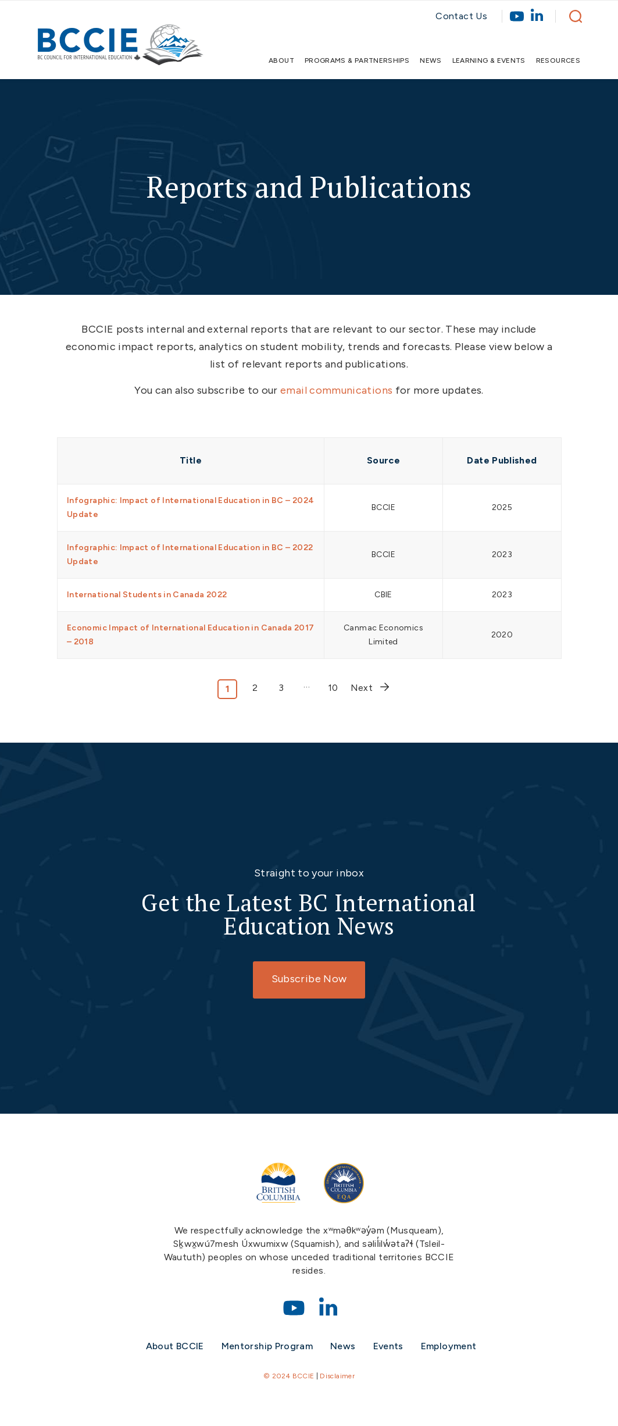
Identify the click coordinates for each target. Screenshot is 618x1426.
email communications (336, 390)
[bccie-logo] (120, 51)
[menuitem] (279, 60)
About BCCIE (175, 1346)
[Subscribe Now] (309, 980)
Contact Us (461, 16)
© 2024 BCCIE (288, 1376)
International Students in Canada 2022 (147, 595)
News (342, 1346)
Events (388, 1346)
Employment (449, 1346)
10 (333, 687)
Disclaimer (337, 1376)
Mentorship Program (267, 1346)
